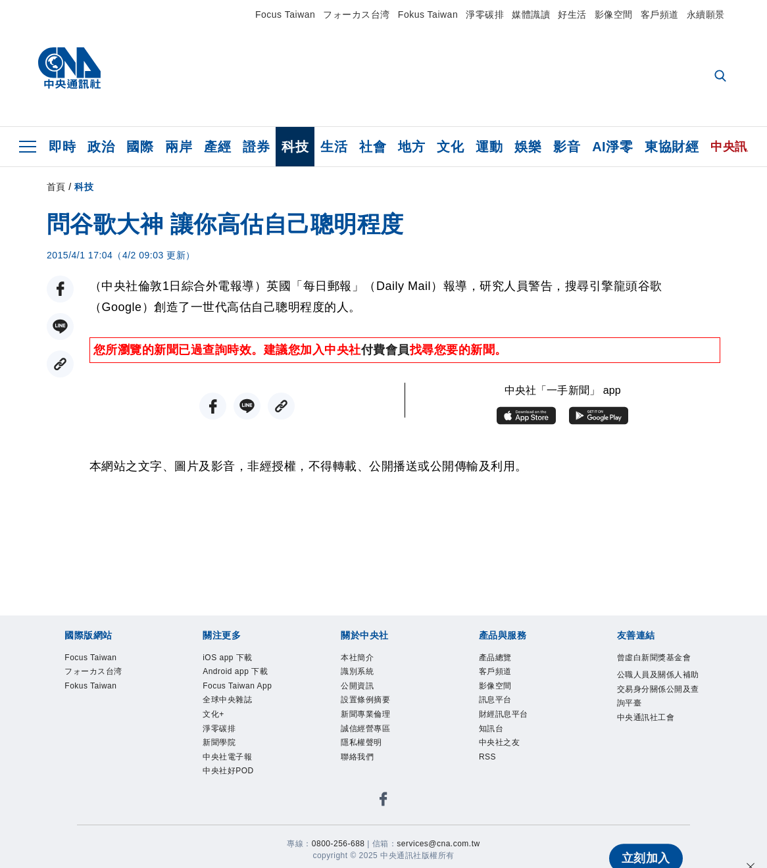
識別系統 (364, 676)
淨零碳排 (485, 14)
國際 (139, 146)
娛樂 (527, 146)
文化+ (217, 763)
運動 (489, 146)
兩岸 (178, 146)
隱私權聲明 (370, 763)
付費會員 (385, 349)
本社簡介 (364, 659)
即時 (62, 146)
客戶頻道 (660, 14)
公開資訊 (364, 693)
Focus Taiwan (285, 14)
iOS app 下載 (237, 659)
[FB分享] (60, 289)
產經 (217, 146)
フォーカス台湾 (356, 14)
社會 (372, 146)
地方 (411, 146)
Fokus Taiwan (428, 14)
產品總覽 (502, 659)
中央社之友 (508, 763)
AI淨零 (612, 146)
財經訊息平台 (513, 728)
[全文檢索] (721, 77)
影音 (566, 146)
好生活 (572, 14)
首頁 (56, 186)
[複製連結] (60, 363)
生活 (333, 146)
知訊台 (496, 746)
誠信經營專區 (375, 746)
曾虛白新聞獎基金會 (657, 668)
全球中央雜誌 (237, 746)
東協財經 (672, 146)
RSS (491, 780)
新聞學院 (226, 798)
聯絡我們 (364, 780)
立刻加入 (645, 835)
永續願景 (706, 14)
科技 (295, 146)
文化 (450, 146)
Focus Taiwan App (239, 720)
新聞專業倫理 (375, 728)
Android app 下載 (242, 685)
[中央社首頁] (69, 71)
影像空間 (614, 14)
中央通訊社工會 (657, 764)
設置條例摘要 (375, 711)
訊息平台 (502, 711)
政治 (100, 146)
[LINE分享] (60, 326)
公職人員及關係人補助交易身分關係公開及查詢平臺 (657, 720)
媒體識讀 (531, 14)
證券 (256, 146)
